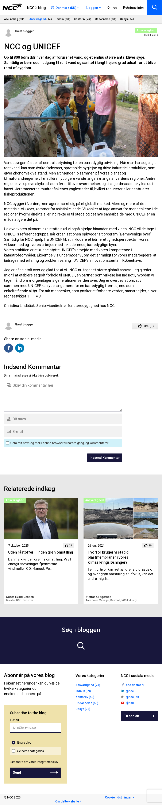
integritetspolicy (47, 762)
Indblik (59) (83, 691)
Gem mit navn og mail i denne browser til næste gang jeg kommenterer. (59, 443)
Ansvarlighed (146, 30)
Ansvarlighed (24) (88, 685)
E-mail (14, 720)
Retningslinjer (133, 7)
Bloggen (92, 8)
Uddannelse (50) (87, 703)
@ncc (130, 691)
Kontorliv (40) (85, 697)
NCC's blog (36, 7)
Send (17, 773)
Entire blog (24, 742)
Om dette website (67, 801)
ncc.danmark (135, 685)
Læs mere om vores (34, 762)
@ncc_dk (132, 697)
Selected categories (30, 751)
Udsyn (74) (83, 709)
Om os (112, 7)
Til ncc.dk (131, 716)
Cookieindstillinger (118, 797)
